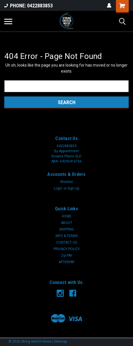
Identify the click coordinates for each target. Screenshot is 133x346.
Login (58, 188)
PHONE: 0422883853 (28, 6)
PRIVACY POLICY (67, 249)
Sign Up (73, 188)
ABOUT (66, 223)
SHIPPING (66, 229)
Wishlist (66, 182)
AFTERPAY (67, 262)
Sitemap (60, 341)
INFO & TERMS (67, 236)
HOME (66, 216)
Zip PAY (66, 256)
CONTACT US (66, 242)
